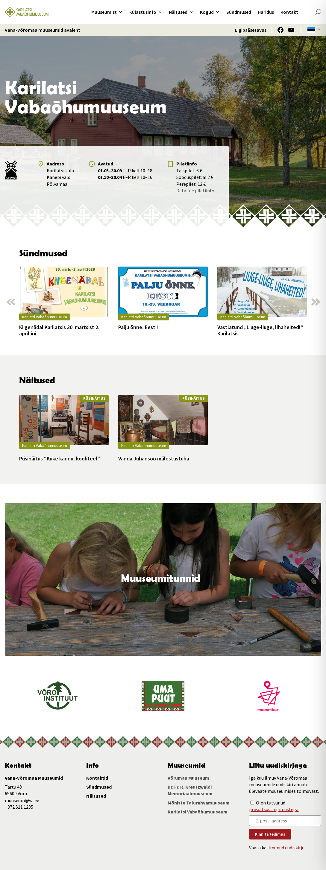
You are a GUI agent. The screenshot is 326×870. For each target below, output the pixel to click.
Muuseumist (104, 12)
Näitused (178, 12)
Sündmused (238, 12)
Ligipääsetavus (250, 30)
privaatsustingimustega (273, 809)
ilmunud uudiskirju (285, 848)
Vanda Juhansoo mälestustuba (153, 458)
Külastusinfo (142, 12)
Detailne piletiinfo (195, 191)
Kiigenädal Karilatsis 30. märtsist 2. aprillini (59, 330)
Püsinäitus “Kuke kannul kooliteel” (59, 458)
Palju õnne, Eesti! (138, 327)
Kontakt (289, 12)
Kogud (207, 12)
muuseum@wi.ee (22, 800)
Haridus (266, 12)
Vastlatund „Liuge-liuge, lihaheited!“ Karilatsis (260, 330)
